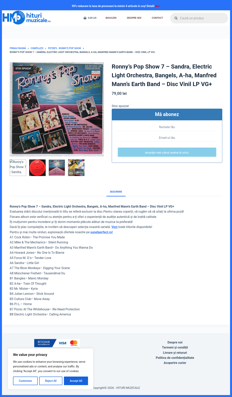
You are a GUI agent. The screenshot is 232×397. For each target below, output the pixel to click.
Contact (157, 18)
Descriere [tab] (116, 191)
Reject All (51, 380)
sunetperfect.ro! (101, 232)
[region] (50, 368)
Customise (25, 380)
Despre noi (134, 18)
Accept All (76, 380)
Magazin (111, 18)
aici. (157, 6)
